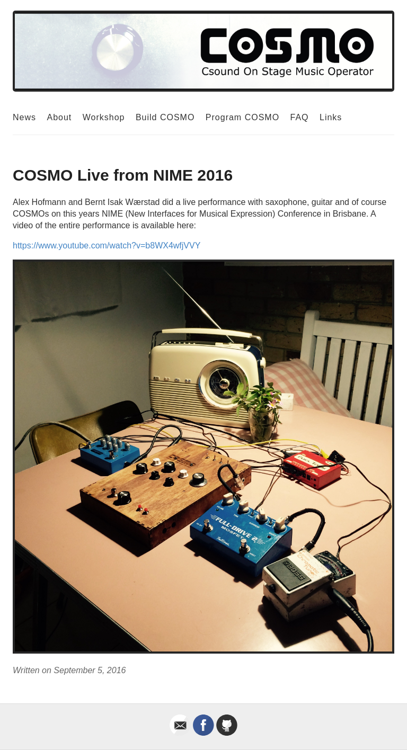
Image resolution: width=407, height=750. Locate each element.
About (59, 117)
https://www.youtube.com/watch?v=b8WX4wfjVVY (106, 245)
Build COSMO (165, 117)
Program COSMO (242, 117)
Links (331, 117)
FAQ (299, 117)
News (24, 117)
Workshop (104, 117)
